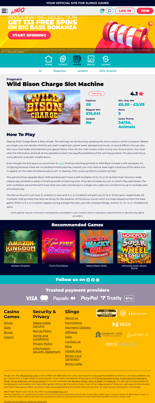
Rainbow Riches (80, 381)
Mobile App (73, 351)
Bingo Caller (74, 364)
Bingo (91, 64)
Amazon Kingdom (20, 265)
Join (145, 11)
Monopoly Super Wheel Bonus (134, 266)
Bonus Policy (42, 331)
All (40, 71)
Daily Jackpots (108, 71)
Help (68, 337)
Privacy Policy (42, 343)
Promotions (73, 322)
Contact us (73, 341)
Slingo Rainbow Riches (108, 378)
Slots (77, 64)
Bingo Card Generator (73, 357)
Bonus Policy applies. (16, 52)
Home (48, 64)
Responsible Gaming (42, 324)
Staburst (111, 381)
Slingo (62, 64)
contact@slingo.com (57, 392)
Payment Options (78, 327)
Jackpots (82, 71)
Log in (125, 11)
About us (71, 318)
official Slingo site (28, 375)
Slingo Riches (39, 381)
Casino (105, 64)
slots (61, 163)
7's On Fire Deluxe (58, 265)
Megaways (59, 71)
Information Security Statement (46, 350)
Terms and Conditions (41, 337)
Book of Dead (95, 381)
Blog (68, 346)
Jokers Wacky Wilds (96, 265)
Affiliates (71, 332)
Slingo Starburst (19, 381)
